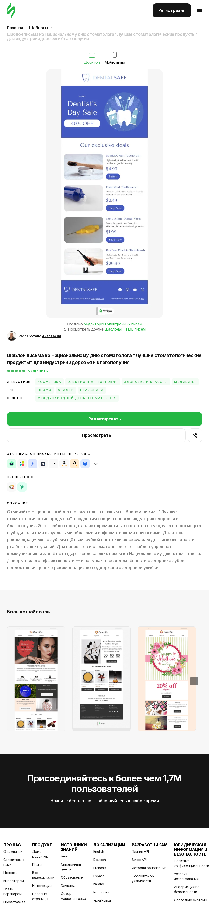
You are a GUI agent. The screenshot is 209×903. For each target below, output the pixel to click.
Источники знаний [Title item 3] (74, 847)
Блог (64, 856)
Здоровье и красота (146, 382)
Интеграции (42, 886)
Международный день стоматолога (77, 398)
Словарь (68, 885)
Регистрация (171, 10)
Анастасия (51, 336)
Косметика (50, 382)
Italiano (98, 884)
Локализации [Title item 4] (109, 845)
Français (99, 868)
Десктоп (92, 59)
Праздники (92, 390)
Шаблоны (38, 28)
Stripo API (139, 860)
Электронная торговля (93, 382)
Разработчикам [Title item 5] (149, 845)
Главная (15, 28)
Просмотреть (96, 435)
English (98, 851)
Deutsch (99, 860)
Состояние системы (190, 900)
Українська (102, 900)
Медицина (185, 382)
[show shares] (195, 435)
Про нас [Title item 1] (12, 845)
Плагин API (140, 851)
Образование (72, 877)
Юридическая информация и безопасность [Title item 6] (190, 850)
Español (99, 876)
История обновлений (149, 868)
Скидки (66, 390)
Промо (45, 390)
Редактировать (104, 419)
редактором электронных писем (113, 324)
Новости (10, 873)
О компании (12, 851)
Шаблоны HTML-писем (125, 329)
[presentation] (194, 681)
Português (101, 892)
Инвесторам (13, 881)
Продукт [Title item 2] (42, 845)
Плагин (37, 865)
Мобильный (114, 58)
